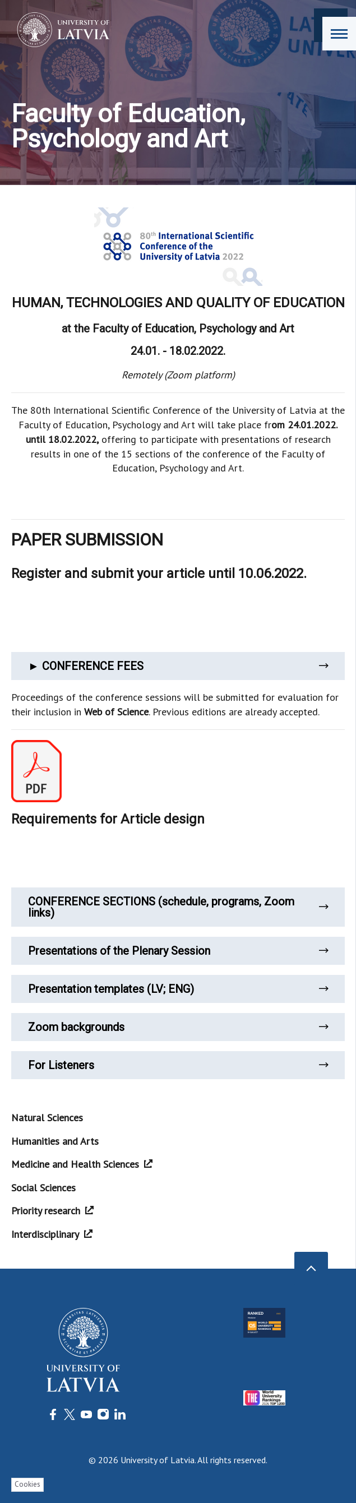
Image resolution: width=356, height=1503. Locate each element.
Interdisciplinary (52, 1234)
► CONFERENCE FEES (178, 666)
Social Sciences (43, 1187)
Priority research (52, 1210)
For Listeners (178, 1065)
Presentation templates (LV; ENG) (178, 989)
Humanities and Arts (55, 1141)
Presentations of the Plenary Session (178, 951)
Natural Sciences (47, 1117)
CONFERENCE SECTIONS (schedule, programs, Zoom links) (178, 907)
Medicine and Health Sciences (81, 1164)
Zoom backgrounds (178, 1027)
